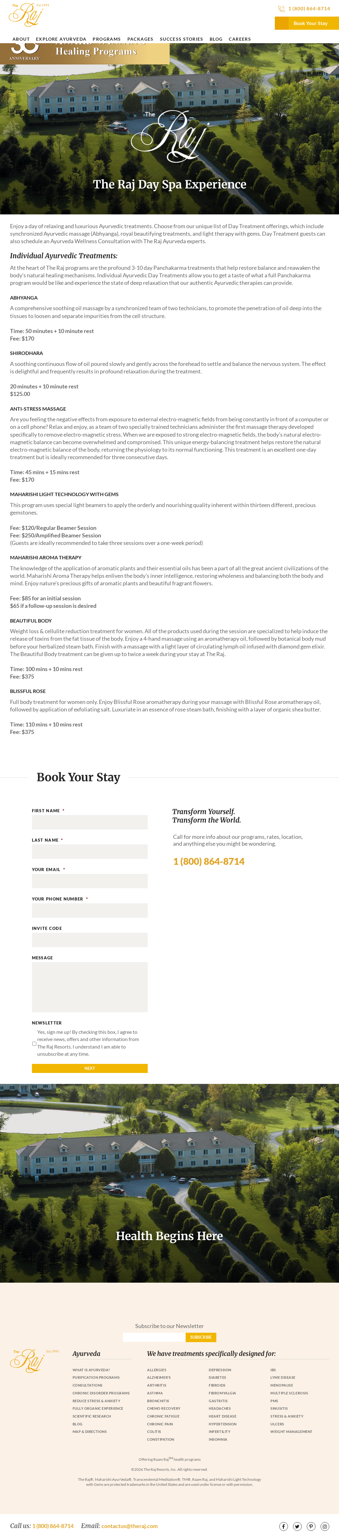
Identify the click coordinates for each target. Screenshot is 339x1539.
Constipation (160, 1439)
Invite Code (47, 928)
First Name (48, 810)
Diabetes (217, 1377)
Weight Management (291, 1431)
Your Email (48, 869)
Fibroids (217, 1385)
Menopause (281, 1385)
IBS (273, 1370)
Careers (240, 39)
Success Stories (181, 39)
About (21, 39)
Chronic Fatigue (163, 1416)
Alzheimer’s (159, 1377)
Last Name (47, 840)
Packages (140, 39)
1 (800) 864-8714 (309, 8)
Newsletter (47, 1022)
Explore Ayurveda (61, 39)
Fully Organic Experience (98, 1408)
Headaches (220, 1408)
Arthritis (156, 1385)
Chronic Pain (160, 1424)
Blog (216, 39)
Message (42, 957)
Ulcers (277, 1424)
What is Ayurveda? (91, 1370)
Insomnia (218, 1439)
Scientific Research (92, 1416)
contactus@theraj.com (129, 1525)
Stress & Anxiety (286, 1416)
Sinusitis (279, 1408)
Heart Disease (222, 1416)
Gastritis (218, 1401)
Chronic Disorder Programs (101, 1393)
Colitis (154, 1431)
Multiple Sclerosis (289, 1393)
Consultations (88, 1385)
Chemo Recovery (164, 1408)
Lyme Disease (282, 1377)
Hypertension (223, 1424)
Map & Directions (90, 1431)
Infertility (219, 1431)
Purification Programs (96, 1377)
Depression (220, 1370)
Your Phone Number (60, 898)
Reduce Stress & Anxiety (97, 1401)
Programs (107, 39)
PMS (274, 1401)
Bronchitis (158, 1401)
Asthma (155, 1393)
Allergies (156, 1370)
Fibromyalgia (222, 1393)
